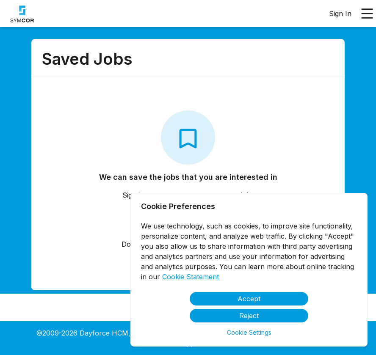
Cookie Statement (190, 276)
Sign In (340, 13)
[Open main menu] (367, 13)
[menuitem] (20, 14)
